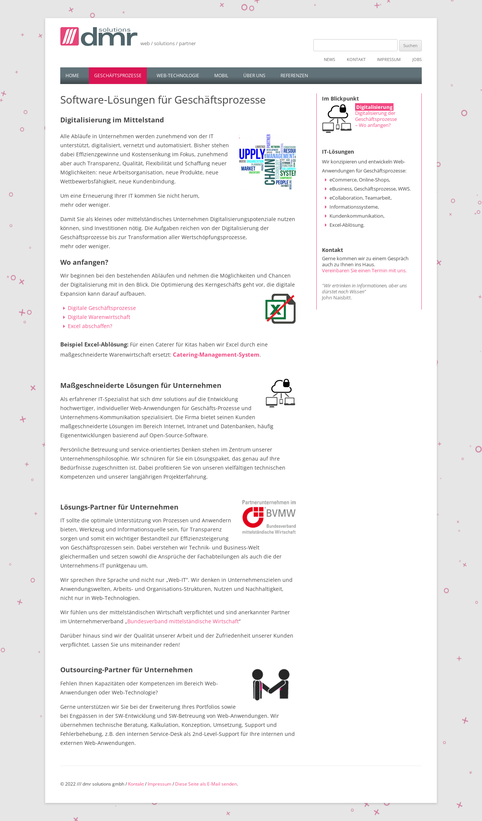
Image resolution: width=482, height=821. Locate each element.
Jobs (417, 59)
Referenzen (294, 75)
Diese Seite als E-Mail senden (206, 784)
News (329, 59)
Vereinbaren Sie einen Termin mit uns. (364, 270)
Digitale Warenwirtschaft (99, 316)
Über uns (254, 75)
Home (72, 75)
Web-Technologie (178, 75)
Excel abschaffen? (90, 326)
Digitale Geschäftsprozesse (102, 307)
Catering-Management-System (216, 355)
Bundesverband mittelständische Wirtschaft (183, 621)
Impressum (389, 59)
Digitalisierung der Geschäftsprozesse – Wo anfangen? (376, 119)
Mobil (221, 75)
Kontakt (356, 59)
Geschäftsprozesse (118, 75)
